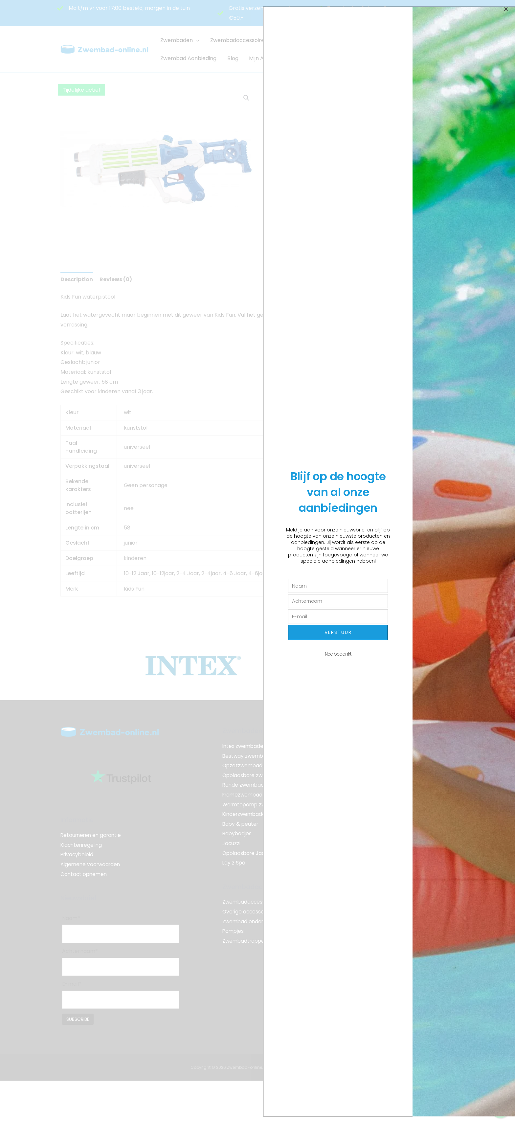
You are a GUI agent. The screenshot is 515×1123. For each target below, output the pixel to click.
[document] (257, 561)
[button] (506, 9)
